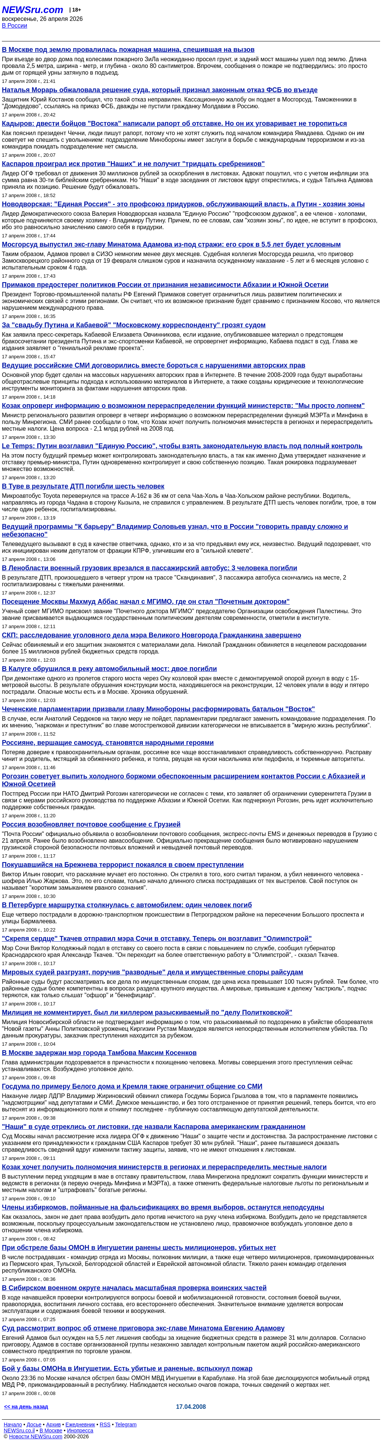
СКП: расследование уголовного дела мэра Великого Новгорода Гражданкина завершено (151, 635)
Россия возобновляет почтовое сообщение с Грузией (91, 824)
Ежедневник (80, 1424)
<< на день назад (26, 1407)
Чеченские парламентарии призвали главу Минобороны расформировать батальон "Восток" (158, 709)
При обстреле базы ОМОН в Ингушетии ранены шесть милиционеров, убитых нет (139, 1247)
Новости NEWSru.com (35, 1436)
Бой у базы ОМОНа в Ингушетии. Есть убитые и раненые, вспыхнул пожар (127, 1368)
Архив (53, 1424)
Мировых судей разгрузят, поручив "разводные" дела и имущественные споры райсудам (152, 972)
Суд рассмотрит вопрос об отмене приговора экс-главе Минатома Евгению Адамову (143, 1328)
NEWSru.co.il (19, 1430)
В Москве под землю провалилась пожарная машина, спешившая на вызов (128, 49)
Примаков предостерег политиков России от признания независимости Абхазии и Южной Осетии (165, 284)
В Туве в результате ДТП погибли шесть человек (83, 486)
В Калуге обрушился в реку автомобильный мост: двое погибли (109, 669)
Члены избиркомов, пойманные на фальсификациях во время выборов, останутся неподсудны (163, 1207)
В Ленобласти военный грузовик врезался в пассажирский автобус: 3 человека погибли (149, 568)
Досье (33, 1424)
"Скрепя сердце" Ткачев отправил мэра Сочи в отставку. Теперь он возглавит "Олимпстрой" (157, 938)
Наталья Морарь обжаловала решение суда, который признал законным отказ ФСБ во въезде (159, 90)
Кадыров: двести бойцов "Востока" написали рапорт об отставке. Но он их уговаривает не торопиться (174, 123)
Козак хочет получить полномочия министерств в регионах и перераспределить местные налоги (164, 1167)
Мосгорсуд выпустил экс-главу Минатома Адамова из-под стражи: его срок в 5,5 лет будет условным (171, 244)
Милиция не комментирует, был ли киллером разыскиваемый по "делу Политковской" (147, 1012)
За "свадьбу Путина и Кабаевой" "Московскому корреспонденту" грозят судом (134, 325)
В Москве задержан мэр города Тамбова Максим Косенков (99, 1053)
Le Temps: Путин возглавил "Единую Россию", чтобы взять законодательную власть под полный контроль (182, 446)
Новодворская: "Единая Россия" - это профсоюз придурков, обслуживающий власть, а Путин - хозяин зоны (183, 204)
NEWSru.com (32, 9)
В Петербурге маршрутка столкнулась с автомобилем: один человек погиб (127, 905)
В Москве (51, 1430)
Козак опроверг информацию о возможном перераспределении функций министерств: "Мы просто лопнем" (183, 405)
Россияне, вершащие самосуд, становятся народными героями (108, 742)
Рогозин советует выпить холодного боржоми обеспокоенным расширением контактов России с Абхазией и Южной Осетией (183, 780)
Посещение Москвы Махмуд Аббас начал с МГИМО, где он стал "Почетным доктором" (146, 601)
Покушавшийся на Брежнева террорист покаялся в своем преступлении (123, 864)
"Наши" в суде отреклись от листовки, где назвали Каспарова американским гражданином (154, 1126)
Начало (13, 1424)
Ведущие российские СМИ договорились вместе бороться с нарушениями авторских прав (154, 365)
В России (14, 25)
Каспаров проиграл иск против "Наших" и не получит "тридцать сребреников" (133, 164)
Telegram (126, 1424)
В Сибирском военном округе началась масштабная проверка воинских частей (134, 1288)
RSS (105, 1424)
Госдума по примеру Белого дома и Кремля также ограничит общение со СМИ (132, 1086)
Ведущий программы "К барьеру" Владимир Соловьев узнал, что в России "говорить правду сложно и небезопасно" (175, 530)
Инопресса (80, 1430)
